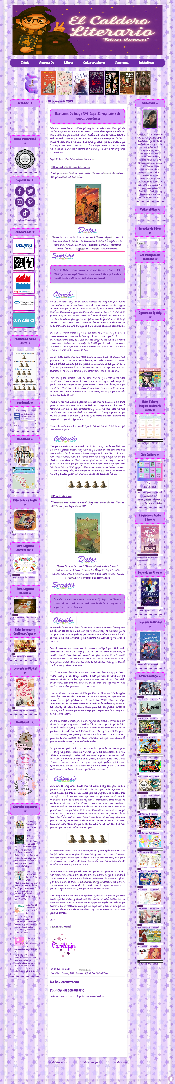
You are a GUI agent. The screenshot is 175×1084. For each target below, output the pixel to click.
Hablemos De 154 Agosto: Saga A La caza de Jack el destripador (26, 841)
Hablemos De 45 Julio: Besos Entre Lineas (32, 876)
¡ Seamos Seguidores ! (31, 823)
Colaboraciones (94, 62)
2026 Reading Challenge (25, 410)
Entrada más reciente (58, 1062)
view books (33, 427)
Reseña (90, 973)
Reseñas (102, 973)
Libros (68, 62)
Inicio (25, 62)
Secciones (122, 62)
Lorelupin (24, 414)
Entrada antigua (120, 1062)
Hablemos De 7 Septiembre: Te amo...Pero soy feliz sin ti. (26, 945)
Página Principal (91, 1062)
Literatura (76, 973)
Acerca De (46, 62)
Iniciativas (146, 62)
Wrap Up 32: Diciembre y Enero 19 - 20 (31, 909)
